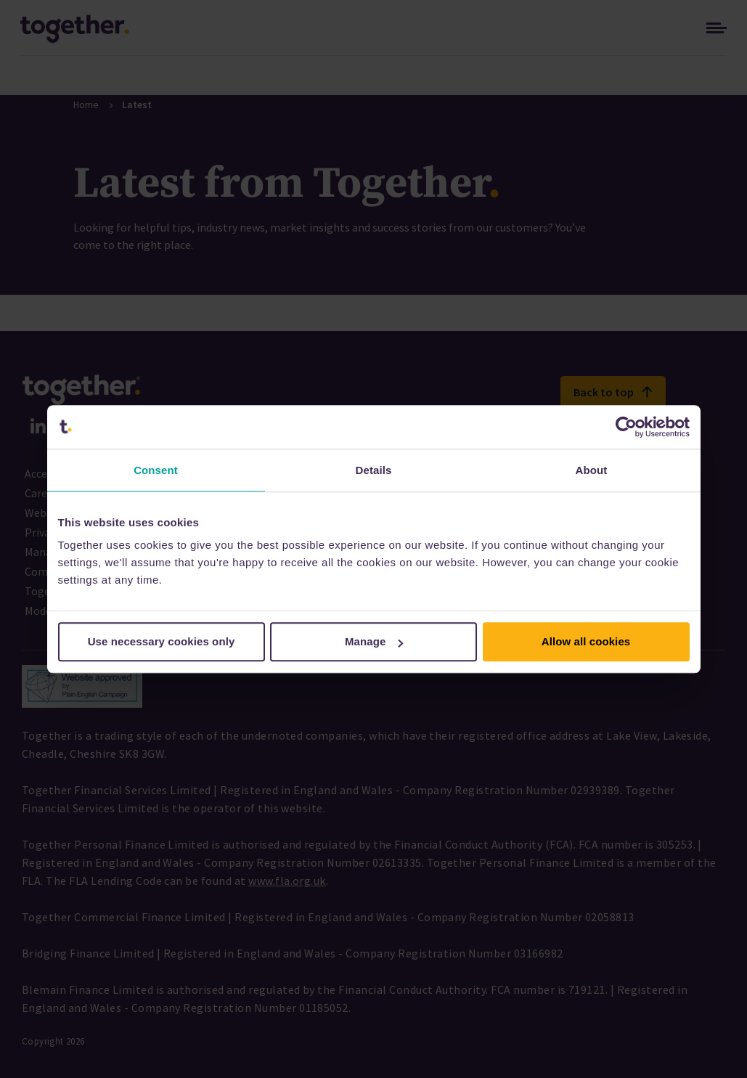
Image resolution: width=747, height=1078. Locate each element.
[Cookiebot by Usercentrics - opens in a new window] (626, 427)
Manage (374, 641)
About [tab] (592, 470)
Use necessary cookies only (161, 641)
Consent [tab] (156, 470)
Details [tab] (374, 470)
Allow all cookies (586, 641)
